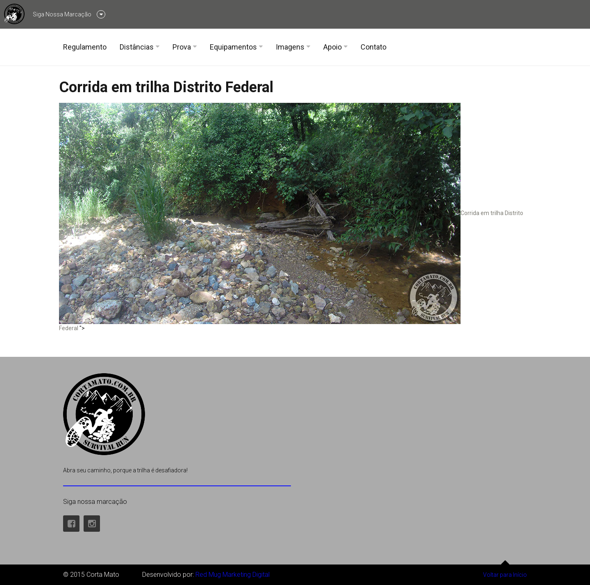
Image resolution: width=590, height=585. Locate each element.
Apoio (332, 47)
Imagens (290, 47)
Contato (373, 47)
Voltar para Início (505, 571)
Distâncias (137, 47)
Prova (181, 47)
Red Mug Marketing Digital (232, 574)
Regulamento (85, 47)
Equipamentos (233, 47)
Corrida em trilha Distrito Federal (166, 87)
